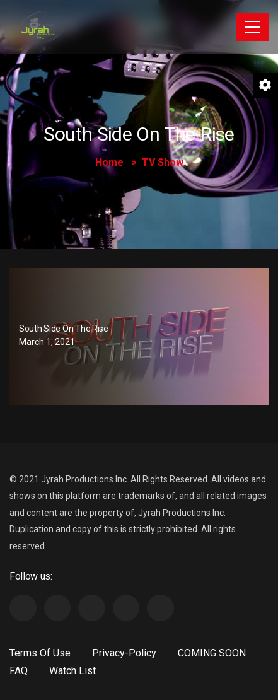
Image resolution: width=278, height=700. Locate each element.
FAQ (18, 671)
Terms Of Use (40, 653)
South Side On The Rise (63, 329)
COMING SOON (212, 653)
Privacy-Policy (124, 653)
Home (109, 162)
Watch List (72, 671)
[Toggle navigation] (252, 27)
